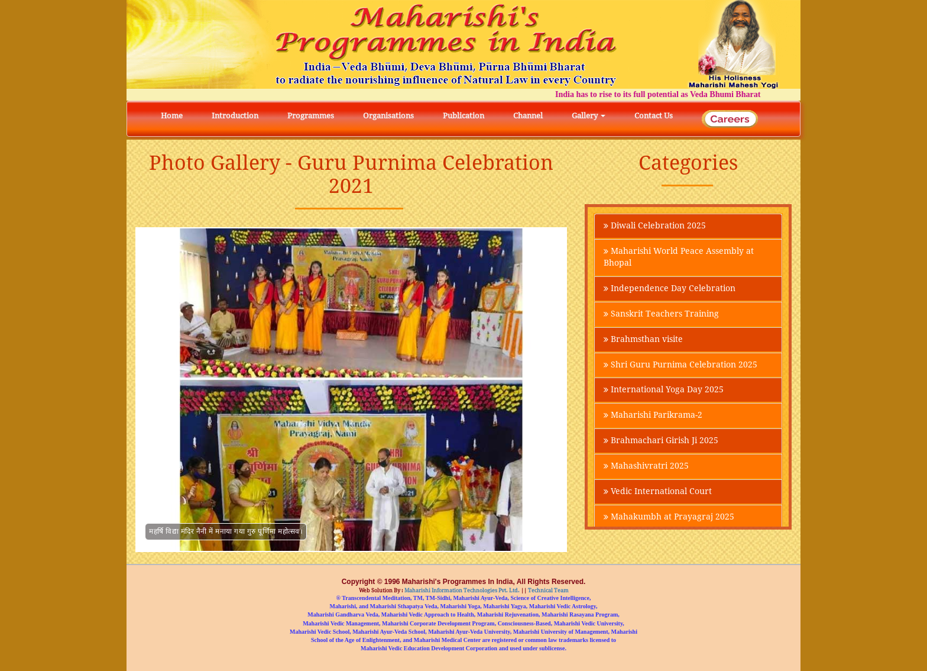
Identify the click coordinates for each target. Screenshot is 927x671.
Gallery (588, 115)
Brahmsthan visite (643, 339)
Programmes (310, 115)
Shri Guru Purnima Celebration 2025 (680, 365)
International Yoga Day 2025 (664, 390)
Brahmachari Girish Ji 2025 (661, 441)
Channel (528, 115)
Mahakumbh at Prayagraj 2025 (669, 517)
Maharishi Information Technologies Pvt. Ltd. (461, 590)
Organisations (388, 115)
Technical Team (548, 590)
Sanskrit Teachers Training (661, 314)
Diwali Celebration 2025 (655, 226)
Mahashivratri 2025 (646, 467)
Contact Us (653, 115)
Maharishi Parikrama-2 (653, 416)
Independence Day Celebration (669, 288)
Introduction (235, 115)
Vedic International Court (658, 492)
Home (172, 115)
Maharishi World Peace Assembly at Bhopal (679, 257)
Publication (463, 115)
